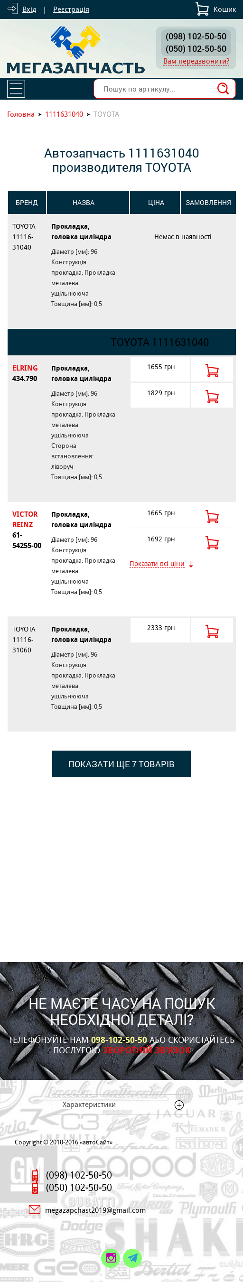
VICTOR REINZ (27, 530)
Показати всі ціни (157, 564)
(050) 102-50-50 (196, 48)
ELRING (27, 373)
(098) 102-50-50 (196, 36)
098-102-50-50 (119, 1040)
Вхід (29, 9)
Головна (21, 114)
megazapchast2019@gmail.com (95, 1210)
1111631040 (64, 114)
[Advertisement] (121, 862)
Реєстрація (71, 9)
